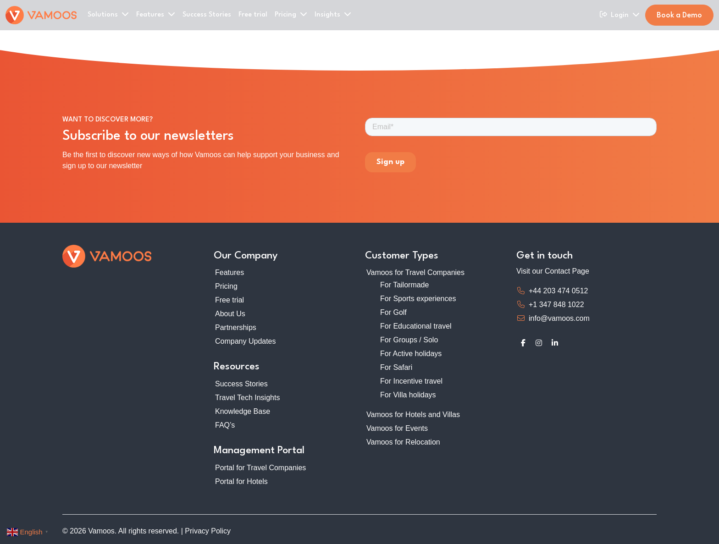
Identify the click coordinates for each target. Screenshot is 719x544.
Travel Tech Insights (247, 397)
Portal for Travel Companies (260, 468)
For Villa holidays (408, 395)
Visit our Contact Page (552, 271)
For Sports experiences (418, 298)
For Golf (393, 312)
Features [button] (155, 14)
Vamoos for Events (397, 428)
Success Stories (207, 14)
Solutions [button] (108, 14)
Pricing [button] (291, 14)
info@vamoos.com (559, 318)
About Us (230, 314)
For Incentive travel (411, 381)
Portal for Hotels (241, 481)
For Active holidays (411, 353)
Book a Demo (679, 15)
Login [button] (625, 15)
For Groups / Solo (409, 340)
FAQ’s (225, 425)
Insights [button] (333, 14)
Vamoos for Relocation (403, 442)
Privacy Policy (208, 531)
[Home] (41, 15)
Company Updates (245, 341)
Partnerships (235, 327)
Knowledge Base (242, 411)
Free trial (252, 14)
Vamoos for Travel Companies (415, 272)
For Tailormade (404, 285)
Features (229, 272)
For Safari (396, 367)
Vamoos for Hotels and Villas (413, 414)
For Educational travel (416, 326)
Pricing (226, 286)
